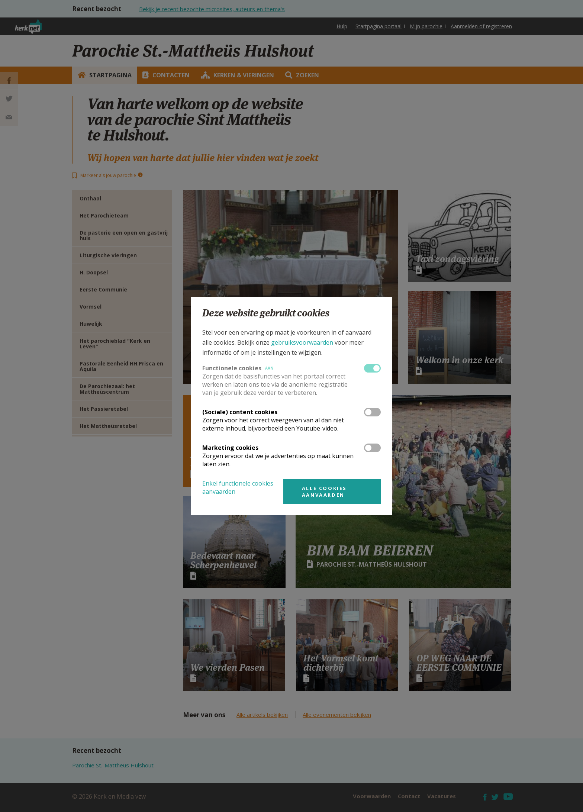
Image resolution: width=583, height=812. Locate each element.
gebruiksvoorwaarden (302, 342)
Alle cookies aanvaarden (324, 491)
